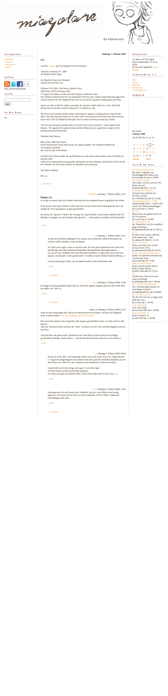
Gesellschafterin (139, 90)
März (148, 159)
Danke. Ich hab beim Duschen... (146, 253)
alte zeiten (147, 223)
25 (140, 155)
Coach (135, 82)
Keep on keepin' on (140, 313)
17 (137, 152)
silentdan (92, 194)
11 (140, 148)
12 (144, 148)
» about (7, 67)
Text (134, 80)
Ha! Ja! (135, 211)
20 (147, 152)
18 (140, 152)
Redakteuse (137, 87)
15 (153, 148)
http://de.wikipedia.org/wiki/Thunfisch (77, 315)
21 (150, 152)
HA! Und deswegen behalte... (145, 284)
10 (137, 148)
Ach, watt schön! (139, 305)
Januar (136, 159)
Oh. (133, 274)
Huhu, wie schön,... (140, 242)
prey (94, 282)
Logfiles (52, 66)
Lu (95, 235)
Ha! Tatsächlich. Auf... (142, 221)
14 (150, 148)
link (44, 225)
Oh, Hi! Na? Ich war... (142, 294)
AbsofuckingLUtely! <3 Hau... (145, 201)
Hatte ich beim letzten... (142, 263)
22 (153, 152)
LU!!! (134, 232)
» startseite (9, 59)
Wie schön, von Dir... (141, 180)
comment (47, 183)
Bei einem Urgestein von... (143, 169)
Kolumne (136, 85)
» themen (8, 62)
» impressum (9, 64)
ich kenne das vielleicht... (143, 190)
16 (134, 152)
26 (144, 155)
